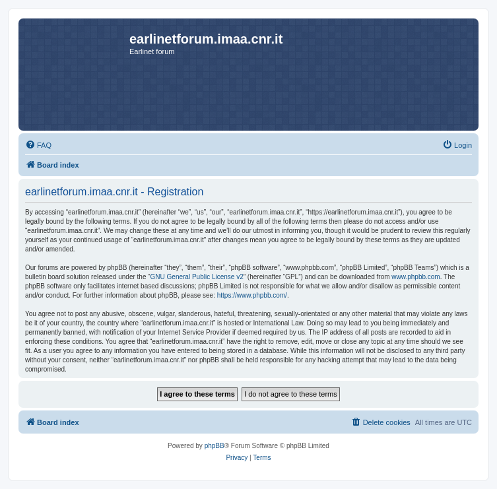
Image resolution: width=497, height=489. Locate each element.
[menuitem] (38, 145)
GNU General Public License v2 (197, 276)
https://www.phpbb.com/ (252, 295)
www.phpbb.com (415, 276)
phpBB (214, 445)
